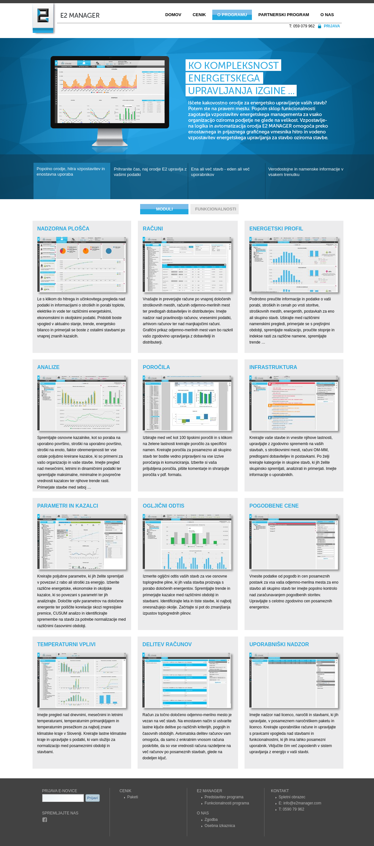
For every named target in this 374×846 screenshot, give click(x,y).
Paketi (132, 797)
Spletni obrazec (292, 797)
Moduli (164, 209)
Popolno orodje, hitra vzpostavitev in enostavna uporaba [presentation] (71, 171)
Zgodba (211, 819)
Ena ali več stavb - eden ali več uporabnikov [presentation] (220, 172)
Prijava (332, 26)
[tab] (72, 181)
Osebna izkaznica (220, 825)
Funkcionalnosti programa (227, 803)
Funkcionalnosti (215, 209)
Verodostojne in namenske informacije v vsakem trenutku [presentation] (305, 172)
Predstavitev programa (224, 797)
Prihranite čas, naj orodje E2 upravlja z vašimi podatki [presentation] (150, 172)
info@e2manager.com (302, 803)
